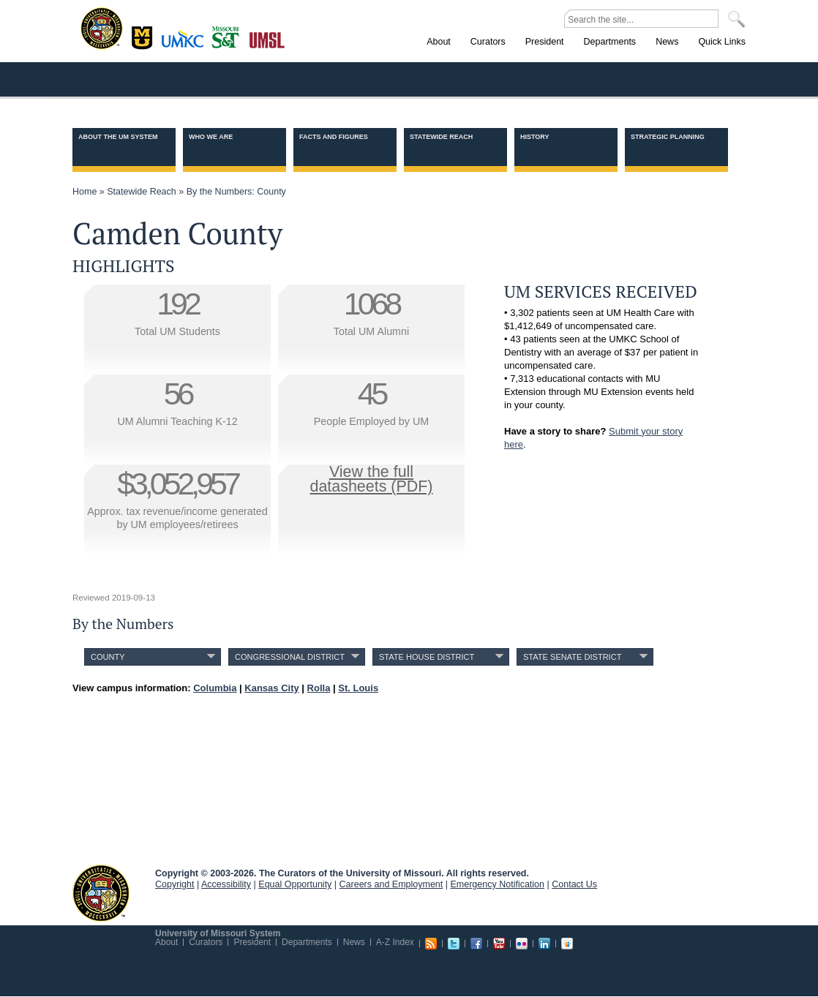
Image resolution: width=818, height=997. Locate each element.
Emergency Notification (498, 884)
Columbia (144, 35)
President (252, 942)
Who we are (211, 136)
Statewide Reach (441, 136)
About (166, 942)
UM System (101, 893)
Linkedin (544, 943)
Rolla (228, 36)
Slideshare (567, 943)
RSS (431, 943)
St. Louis (267, 39)
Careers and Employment (391, 884)
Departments (307, 942)
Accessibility (226, 884)
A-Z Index (395, 942)
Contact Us (574, 884)
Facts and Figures (333, 136)
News (354, 942)
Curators (205, 942)
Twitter (453, 943)
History (534, 136)
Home (84, 192)
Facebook (476, 943)
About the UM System (118, 136)
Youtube (499, 943)
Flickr (522, 943)
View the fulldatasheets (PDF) (371, 479)
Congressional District (290, 656)
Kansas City (186, 43)
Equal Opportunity (294, 884)
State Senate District (572, 656)
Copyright (175, 884)
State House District (426, 656)
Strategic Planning (668, 136)
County (108, 656)
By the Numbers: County (236, 192)
